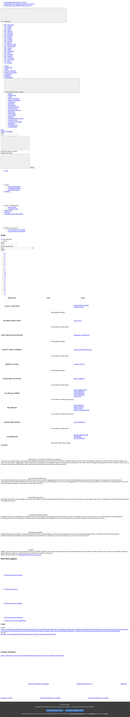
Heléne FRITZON (79, 395)
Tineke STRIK (78, 408)
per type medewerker (7, 246)
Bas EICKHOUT (79, 405)
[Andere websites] (42, 85)
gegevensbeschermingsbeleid (77, 715)
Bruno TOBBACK (79, 378)
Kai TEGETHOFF (79, 438)
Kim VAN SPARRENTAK (81, 410)
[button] (66, 179)
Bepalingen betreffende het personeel (30, 555)
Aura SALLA (78, 320)
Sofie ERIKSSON (79, 393)
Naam (2, 243)
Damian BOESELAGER (81, 435)
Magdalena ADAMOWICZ (82, 335)
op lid (3, 241)
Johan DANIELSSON (80, 390)
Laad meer (4, 445)
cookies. (106, 715)
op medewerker (6, 239)
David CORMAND (79, 422)
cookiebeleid (91, 715)
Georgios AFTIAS (79, 364)
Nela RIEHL (77, 436)
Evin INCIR (77, 396)
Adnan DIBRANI (79, 391)
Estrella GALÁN (79, 307)
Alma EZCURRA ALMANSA (83, 349)
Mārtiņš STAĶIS (79, 407)
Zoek (2, 133)
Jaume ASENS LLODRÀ (81, 305)
